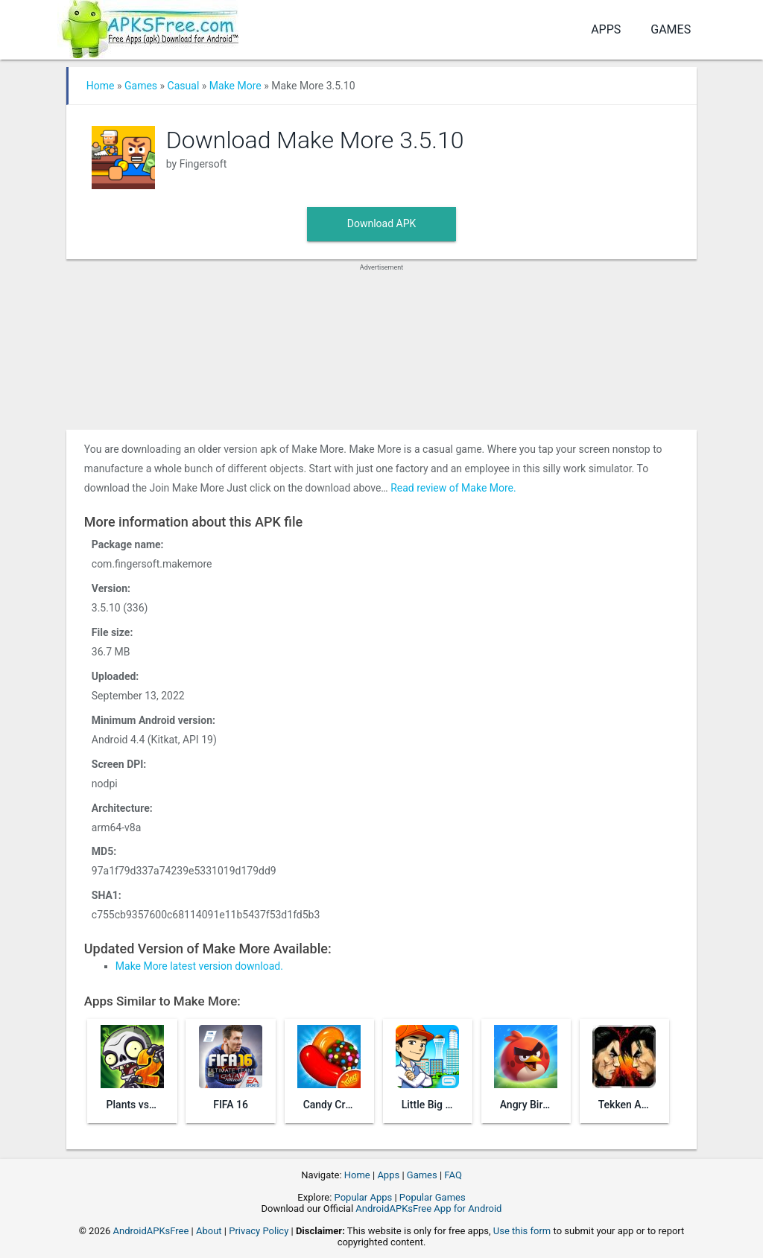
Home (100, 86)
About (209, 1230)
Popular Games (432, 1197)
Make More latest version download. (199, 966)
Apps (606, 29)
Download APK (382, 223)
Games (670, 29)
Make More (235, 86)
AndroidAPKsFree (151, 1230)
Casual (184, 86)
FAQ (452, 1175)
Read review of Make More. (453, 488)
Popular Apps (364, 1197)
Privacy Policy (258, 1230)
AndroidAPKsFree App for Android (428, 1208)
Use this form (522, 1230)
